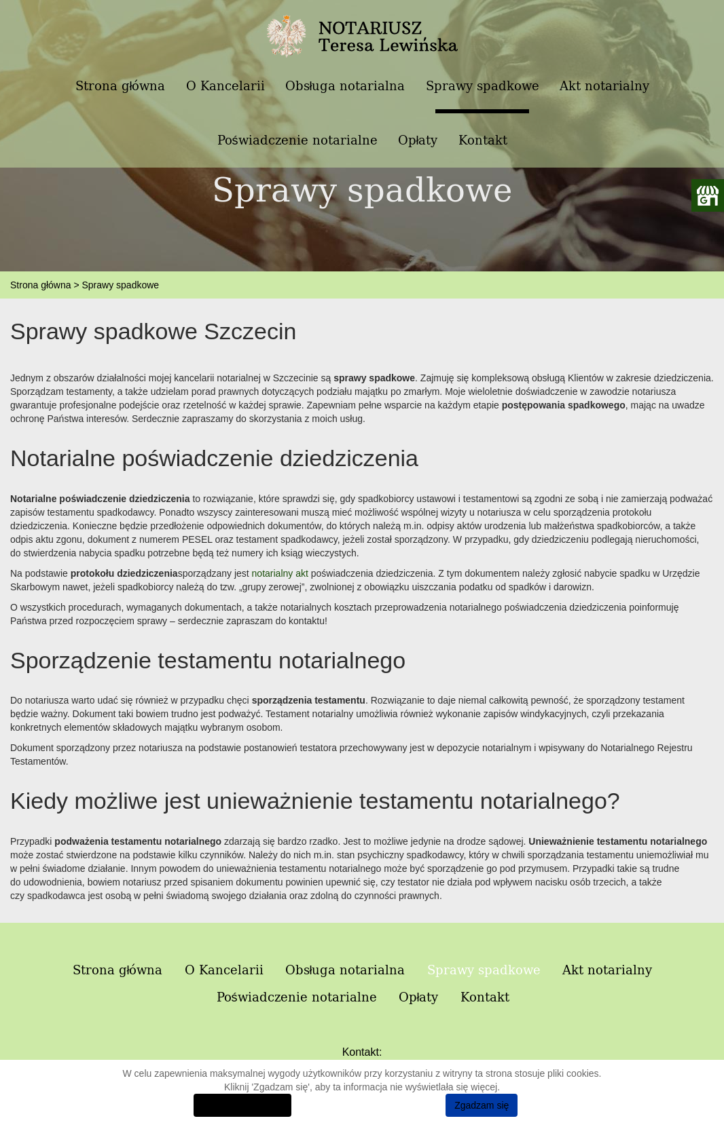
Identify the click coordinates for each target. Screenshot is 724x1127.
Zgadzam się (481, 1105)
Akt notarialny (604, 86)
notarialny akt (280, 573)
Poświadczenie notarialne (297, 140)
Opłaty (418, 140)
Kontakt (482, 140)
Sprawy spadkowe (482, 86)
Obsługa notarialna (345, 86)
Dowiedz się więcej (242, 1105)
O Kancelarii (225, 86)
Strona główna (120, 86)
